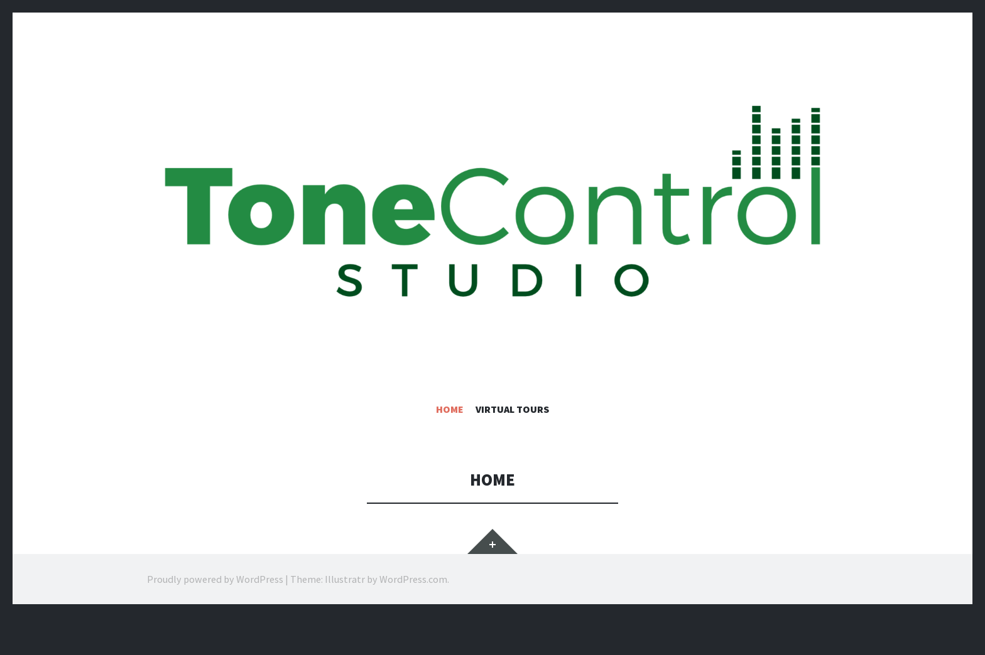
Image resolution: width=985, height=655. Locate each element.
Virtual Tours (512, 409)
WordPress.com (413, 579)
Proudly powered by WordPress (215, 579)
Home (450, 409)
